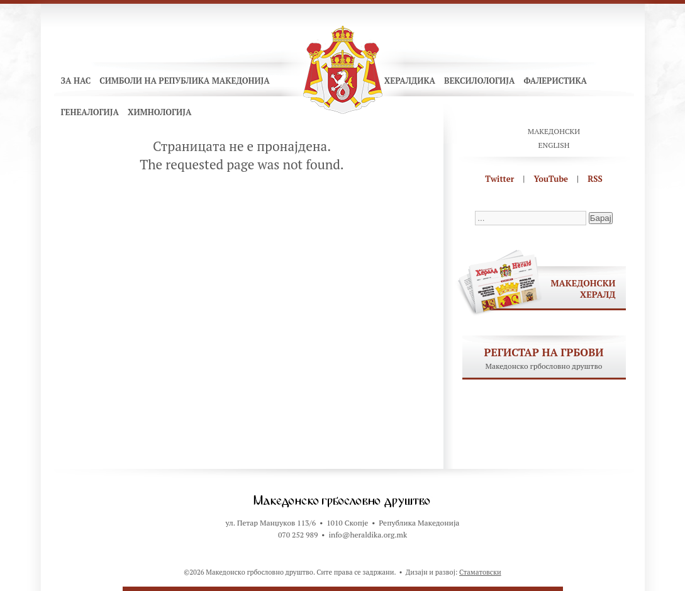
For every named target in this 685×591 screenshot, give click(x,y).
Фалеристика (555, 80)
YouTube (550, 178)
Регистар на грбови (544, 352)
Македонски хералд (583, 288)
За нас (76, 80)
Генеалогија (90, 112)
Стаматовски (480, 572)
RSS (595, 178)
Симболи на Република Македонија (184, 80)
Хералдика (409, 80)
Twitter (499, 178)
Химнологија (160, 112)
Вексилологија (479, 80)
